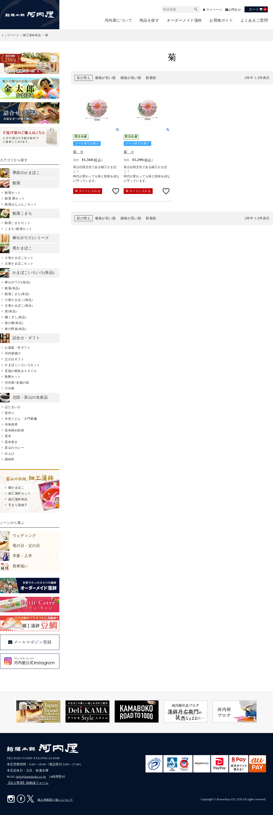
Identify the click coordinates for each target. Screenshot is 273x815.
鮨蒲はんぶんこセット (21, 204)
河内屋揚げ (13, 353)
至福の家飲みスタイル (21, 371)
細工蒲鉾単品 (32, 35)
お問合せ (234, 9)
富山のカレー (14, 447)
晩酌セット (13, 376)
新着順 (151, 78)
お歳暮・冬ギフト (17, 347)
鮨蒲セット (13, 192)
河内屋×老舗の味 (17, 382)
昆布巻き (11, 442)
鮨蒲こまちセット (17, 223)
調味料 (9, 459)
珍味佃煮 (11, 424)
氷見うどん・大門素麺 (21, 418)
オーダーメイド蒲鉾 (184, 20)
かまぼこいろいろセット (22, 365)
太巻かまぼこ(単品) (19, 305)
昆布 (8, 436)
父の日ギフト (14, 359)
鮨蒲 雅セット (15, 198)
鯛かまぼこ (16, 487)
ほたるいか (13, 407)
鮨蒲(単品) (12, 288)
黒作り (9, 413)
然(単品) (11, 311)
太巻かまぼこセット (19, 263)
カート (258, 9)
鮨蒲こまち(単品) (17, 294)
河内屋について (118, 20)
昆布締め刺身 (14, 430)
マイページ (212, 9)
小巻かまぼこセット (19, 258)
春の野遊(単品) (15, 329)
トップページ (10, 35)
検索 (192, 9)
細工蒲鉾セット (19, 493)
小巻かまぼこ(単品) (19, 300)
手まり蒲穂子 (18, 505)
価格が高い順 (130, 78)
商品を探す (149, 20)
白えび (9, 453)
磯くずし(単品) (15, 317)
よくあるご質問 (254, 20)
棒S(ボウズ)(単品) (17, 282)
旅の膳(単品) (14, 323)
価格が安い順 (105, 78)
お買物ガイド (221, 20)
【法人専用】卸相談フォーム (28, 783)
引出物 (9, 388)
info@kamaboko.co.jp (31, 776)
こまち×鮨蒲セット (18, 229)
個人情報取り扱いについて (55, 799)
